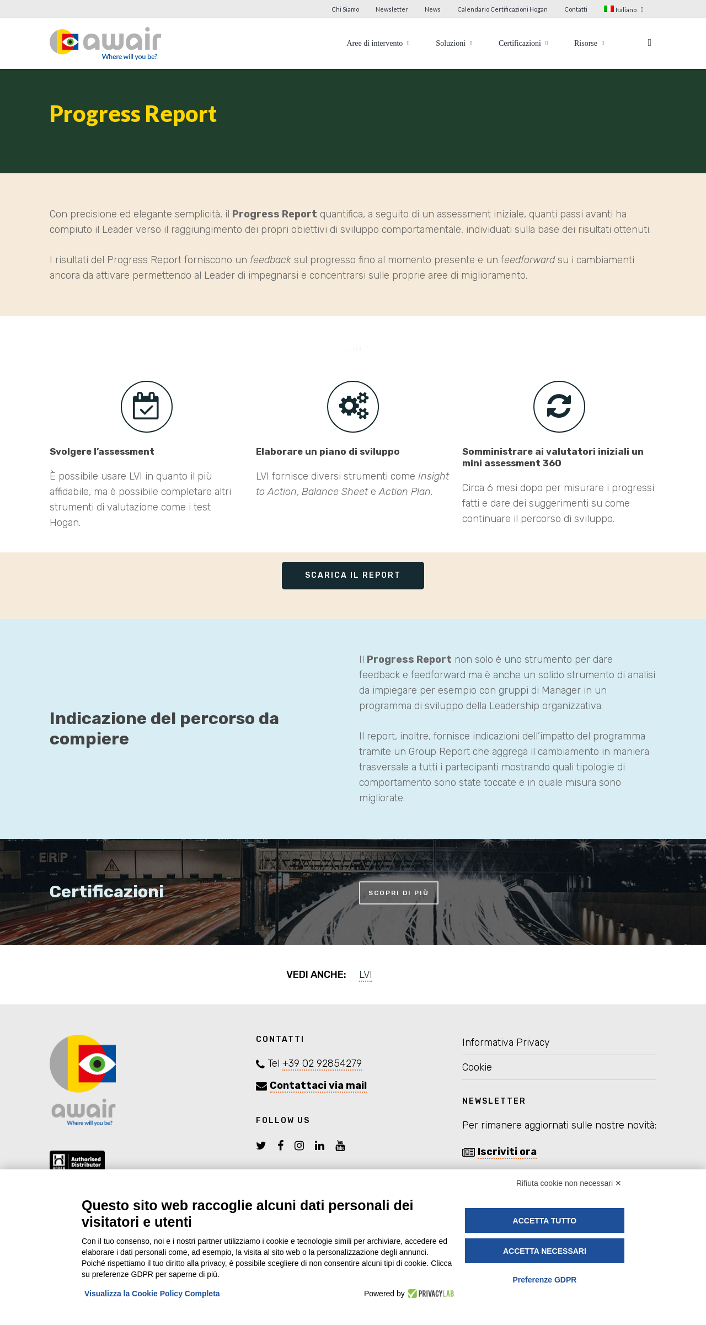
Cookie (477, 1067)
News (433, 9)
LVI (365, 975)
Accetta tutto (545, 1220)
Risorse (590, 42)
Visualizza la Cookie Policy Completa (152, 1293)
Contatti (575, 9)
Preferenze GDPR (544, 1279)
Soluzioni (455, 42)
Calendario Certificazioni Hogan (502, 9)
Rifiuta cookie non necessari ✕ (569, 1183)
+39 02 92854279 (322, 1063)
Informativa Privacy (506, 1042)
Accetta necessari (544, 1251)
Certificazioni (524, 42)
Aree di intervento (379, 42)
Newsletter (392, 9)
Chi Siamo (345, 9)
